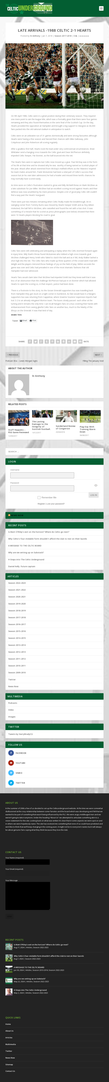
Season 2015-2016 (17, 624)
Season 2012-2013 (17, 644)
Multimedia (10, 1037)
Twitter (12, 672)
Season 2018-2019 (17, 603)
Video (11, 702)
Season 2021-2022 (17, 582)
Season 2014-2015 (17, 630)
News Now (13, 679)
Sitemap (9, 1057)
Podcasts (12, 695)
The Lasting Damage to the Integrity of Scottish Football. (41, 425)
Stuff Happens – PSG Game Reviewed (18, 431)
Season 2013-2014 (17, 637)
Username (14, 470)
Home (8, 1017)
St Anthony (35, 35)
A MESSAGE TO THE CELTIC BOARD (24, 538)
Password (14, 479)
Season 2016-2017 (17, 617)
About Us (9, 1023)
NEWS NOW (17, 508)
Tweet (15, 320)
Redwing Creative (56, 1079)
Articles (29, 940)
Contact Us (10, 1064)
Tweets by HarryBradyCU (20, 726)
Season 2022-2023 (17, 575)
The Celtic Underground (19, 1079)
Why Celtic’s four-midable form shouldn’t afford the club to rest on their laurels (47, 531)
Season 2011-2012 (17, 651)
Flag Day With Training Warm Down (88, 429)
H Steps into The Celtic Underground (26, 552)
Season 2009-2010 (17, 665)
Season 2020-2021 (17, 589)
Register (41, 496)
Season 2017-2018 (63, 35)
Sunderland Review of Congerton (65, 427)
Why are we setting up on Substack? (26, 545)
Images (11, 709)
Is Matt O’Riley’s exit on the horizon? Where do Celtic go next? (39, 524)
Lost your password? (56, 496)
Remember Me (49, 490)
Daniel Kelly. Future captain (21, 559)
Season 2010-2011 (17, 658)
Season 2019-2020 (17, 596)
